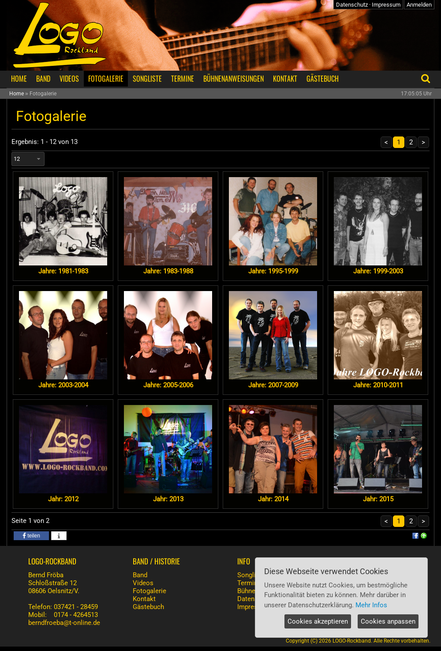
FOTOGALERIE (105, 78)
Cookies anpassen (388, 621)
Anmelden (419, 4)
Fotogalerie (149, 591)
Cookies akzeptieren (318, 621)
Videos (143, 583)
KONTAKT (285, 78)
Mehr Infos (371, 605)
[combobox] (28, 159)
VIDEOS (69, 78)
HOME (19, 78)
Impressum (386, 4)
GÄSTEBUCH (322, 78)
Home (16, 94)
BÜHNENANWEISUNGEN (233, 78)
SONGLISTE (147, 78)
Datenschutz (352, 4)
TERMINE (182, 78)
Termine (249, 583)
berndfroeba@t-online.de (64, 623)
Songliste (251, 575)
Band (140, 575)
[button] (31, 535)
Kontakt (144, 599)
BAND (43, 78)
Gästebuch (148, 607)
